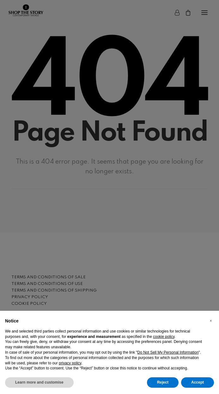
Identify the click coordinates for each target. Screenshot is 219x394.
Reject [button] (162, 382)
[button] (211, 321)
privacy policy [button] (70, 363)
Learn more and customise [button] (39, 382)
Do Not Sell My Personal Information (168, 352)
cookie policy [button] (163, 336)
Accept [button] (197, 382)
